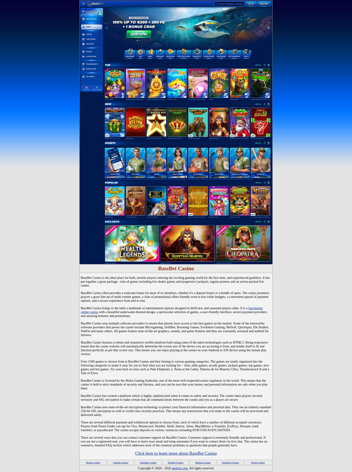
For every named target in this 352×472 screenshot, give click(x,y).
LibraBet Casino (148, 462)
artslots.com (180, 468)
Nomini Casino (175, 462)
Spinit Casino (258, 462)
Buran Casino (93, 462)
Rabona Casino (203, 462)
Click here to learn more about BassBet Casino (176, 453)
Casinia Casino (120, 462)
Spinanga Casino (230, 462)
